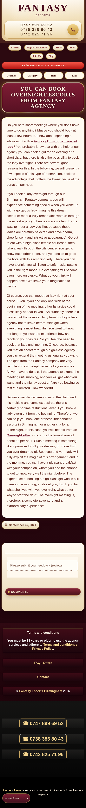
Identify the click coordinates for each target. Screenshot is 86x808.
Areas (58, 47)
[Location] (11, 75)
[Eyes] (74, 75)
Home (7, 790)
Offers (47, 662)
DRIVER (59, 65)
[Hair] (53, 75)
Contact (43, 677)
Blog (51, 56)
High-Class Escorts (37, 47)
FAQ (37, 662)
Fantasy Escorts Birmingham (40, 691)
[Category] (32, 75)
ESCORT (45, 65)
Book (72, 47)
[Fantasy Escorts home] (43, 10)
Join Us (37, 56)
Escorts (15, 47)
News (18, 790)
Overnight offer (18, 435)
